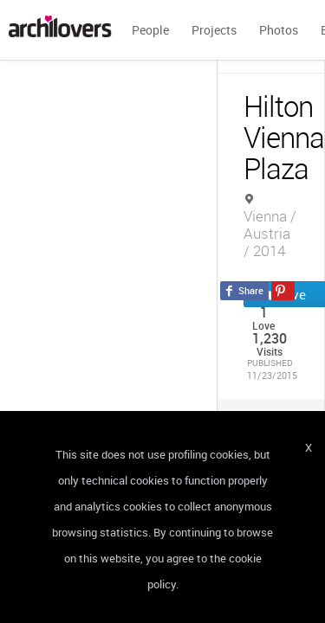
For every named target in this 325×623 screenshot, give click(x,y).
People (150, 30)
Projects (214, 30)
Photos (278, 30)
